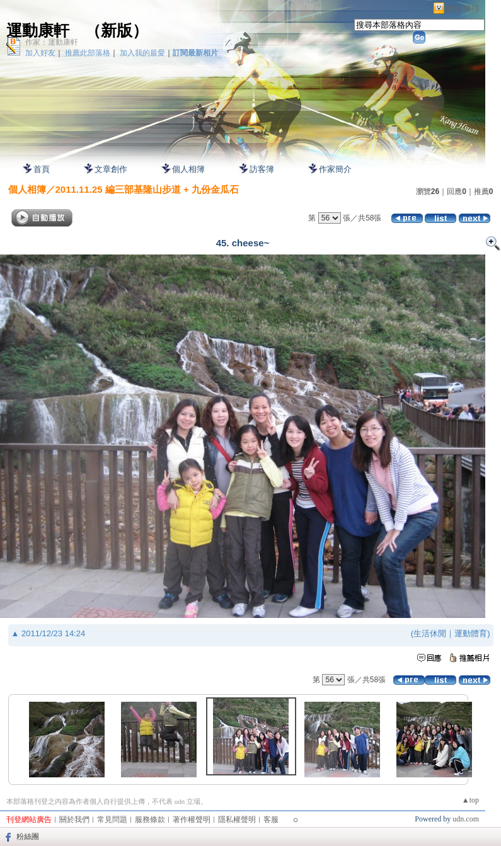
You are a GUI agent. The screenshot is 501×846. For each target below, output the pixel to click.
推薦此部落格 (87, 53)
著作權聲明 (191, 819)
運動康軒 (37, 30)
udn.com (465, 819)
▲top (470, 800)
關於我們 (74, 819)
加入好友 (40, 53)
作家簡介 (335, 169)
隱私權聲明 (237, 819)
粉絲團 (27, 836)
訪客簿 (262, 169)
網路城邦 (462, 8)
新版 (116, 30)
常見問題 (112, 819)
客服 (271, 819)
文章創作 (111, 169)
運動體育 (470, 633)
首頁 (41, 169)
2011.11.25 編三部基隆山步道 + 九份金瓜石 (147, 189)
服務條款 (150, 819)
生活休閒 (429, 633)
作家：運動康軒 (51, 42)
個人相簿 (188, 169)
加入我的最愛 (142, 53)
